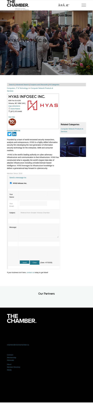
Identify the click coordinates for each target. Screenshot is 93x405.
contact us (30, 272)
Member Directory (13, 367)
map (10, 106)
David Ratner (15, 109)
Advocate (10, 360)
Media (9, 370)
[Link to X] (31, 330)
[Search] (67, 5)
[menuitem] (67, 15)
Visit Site (11, 117)
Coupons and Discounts (39, 85)
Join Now (65, 15)
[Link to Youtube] (78, 330)
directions (16, 106)
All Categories (54, 85)
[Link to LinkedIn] (46, 330)
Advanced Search (22, 85)
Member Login (68, 25)
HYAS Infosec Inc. (26, 96)
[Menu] (82, 5)
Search (11, 85)
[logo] (38, 5)
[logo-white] (21, 318)
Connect (10, 355)
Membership (11, 357)
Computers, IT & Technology (17, 88)
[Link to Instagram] (62, 330)
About (9, 364)
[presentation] (39, 253)
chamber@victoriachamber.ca (18, 345)
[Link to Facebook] (15, 330)
